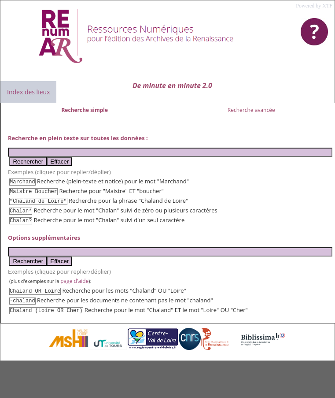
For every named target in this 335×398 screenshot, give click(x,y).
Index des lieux (28, 92)
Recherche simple (84, 110)
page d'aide (74, 281)
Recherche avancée (251, 110)
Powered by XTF (314, 6)
